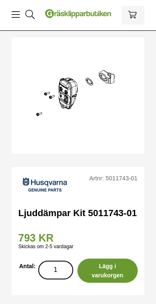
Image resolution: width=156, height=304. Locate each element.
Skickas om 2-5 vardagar (46, 246)
